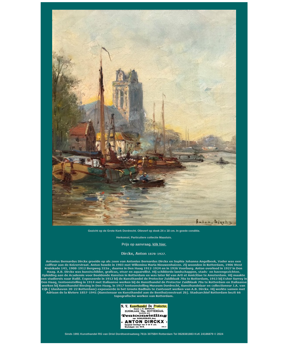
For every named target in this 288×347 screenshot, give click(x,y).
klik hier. (159, 244)
